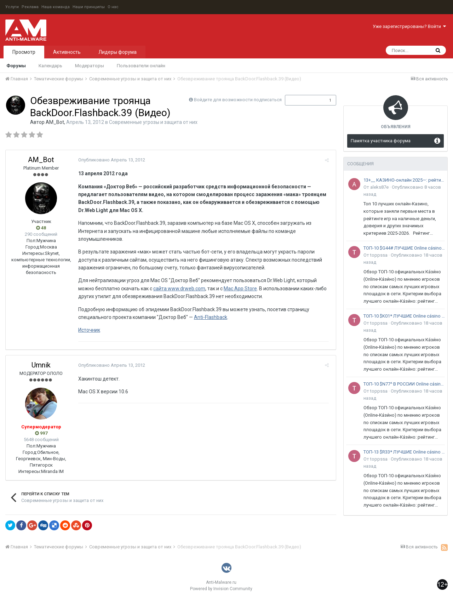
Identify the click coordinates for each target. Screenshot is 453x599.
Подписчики (303, 100)
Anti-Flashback (208, 317)
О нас (113, 7)
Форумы (16, 65)
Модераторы (89, 65)
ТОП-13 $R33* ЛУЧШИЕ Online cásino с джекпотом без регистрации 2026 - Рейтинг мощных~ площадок (404, 452)
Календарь (50, 65)
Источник (87, 330)
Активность (67, 52)
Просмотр (23, 52)
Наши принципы (89, 7)
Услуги (12, 7)
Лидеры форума (117, 52)
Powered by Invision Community (221, 588)
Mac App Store (238, 288)
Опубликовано (109, 159)
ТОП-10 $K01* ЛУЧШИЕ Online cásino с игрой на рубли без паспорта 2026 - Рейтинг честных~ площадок (404, 316)
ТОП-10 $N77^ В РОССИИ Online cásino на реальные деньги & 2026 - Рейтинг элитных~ (404, 384)
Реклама (30, 7)
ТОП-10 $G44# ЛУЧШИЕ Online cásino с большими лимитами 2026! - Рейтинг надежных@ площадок (404, 248)
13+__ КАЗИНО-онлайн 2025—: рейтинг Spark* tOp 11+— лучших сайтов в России (404, 180)
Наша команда (55, 7)
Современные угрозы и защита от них (153, 122)
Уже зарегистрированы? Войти (409, 26)
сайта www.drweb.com (177, 288)
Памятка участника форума (381, 140)
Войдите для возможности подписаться (238, 99)
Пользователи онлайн (141, 65)
